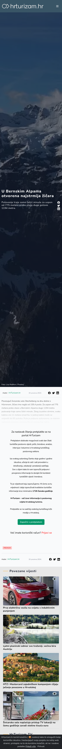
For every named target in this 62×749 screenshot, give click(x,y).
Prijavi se (47, 532)
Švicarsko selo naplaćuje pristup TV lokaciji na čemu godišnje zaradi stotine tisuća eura (29, 724)
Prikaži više (31, 746)
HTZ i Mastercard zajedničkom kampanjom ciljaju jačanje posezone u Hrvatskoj (30, 686)
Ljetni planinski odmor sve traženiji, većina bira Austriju (29, 647)
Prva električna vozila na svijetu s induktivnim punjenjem (29, 609)
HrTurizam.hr (14, 559)
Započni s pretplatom (31, 522)
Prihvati (41, 746)
